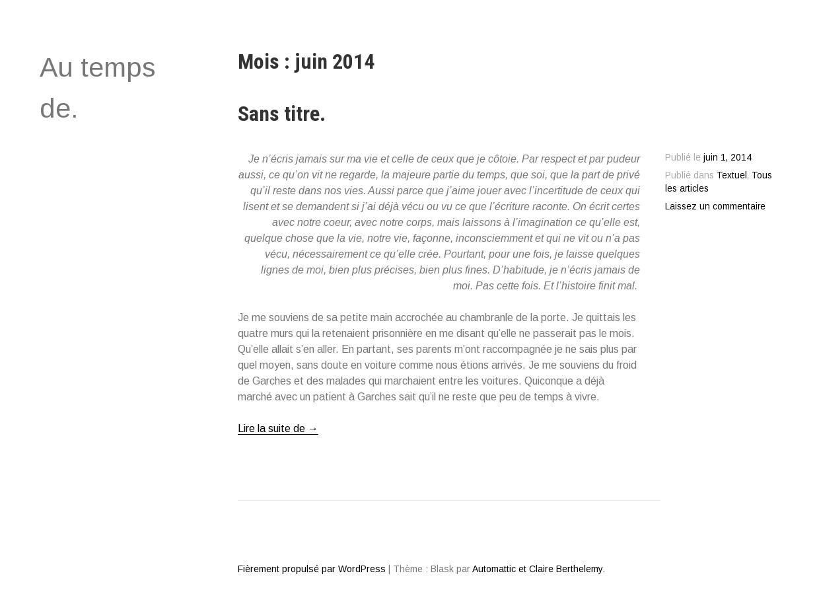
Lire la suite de (278, 429)
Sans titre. (282, 113)
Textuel (732, 175)
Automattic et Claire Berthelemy (537, 569)
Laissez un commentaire (715, 206)
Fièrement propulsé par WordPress (312, 569)
